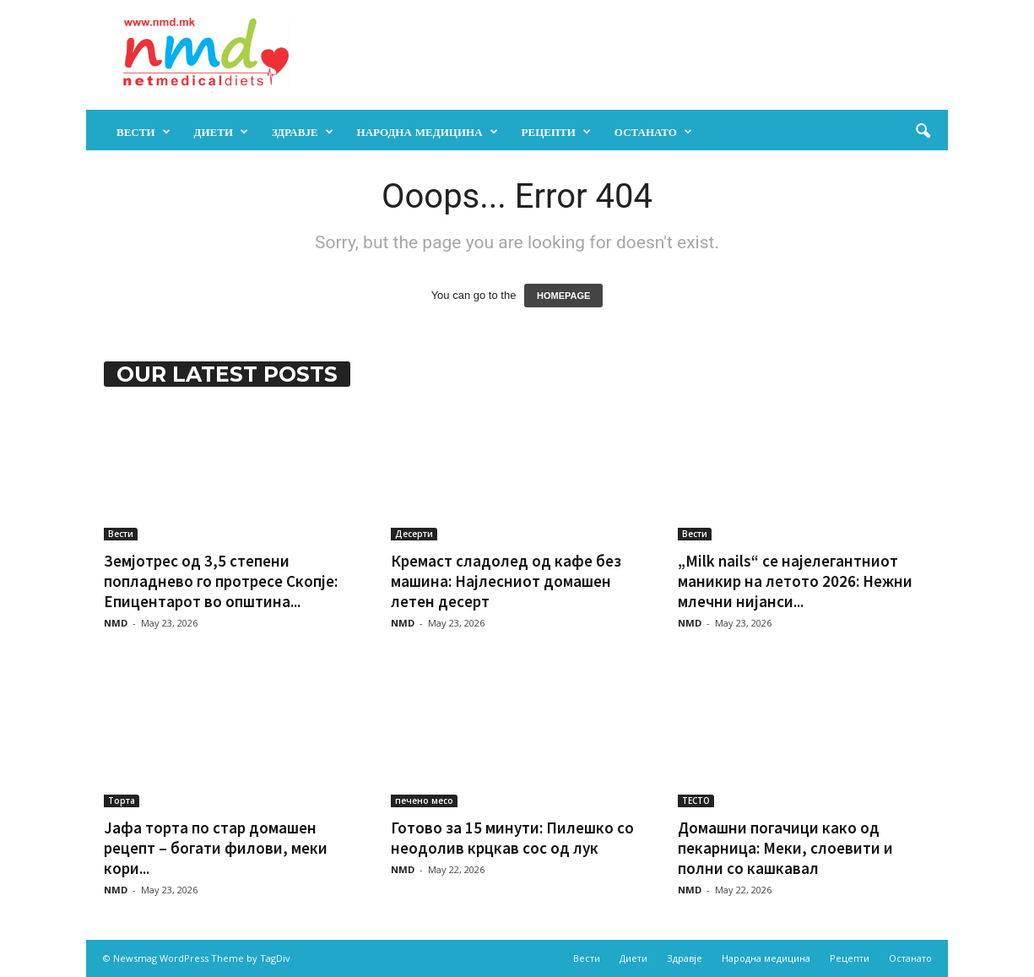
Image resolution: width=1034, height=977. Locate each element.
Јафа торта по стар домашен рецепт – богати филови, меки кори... (216, 847)
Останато (653, 131)
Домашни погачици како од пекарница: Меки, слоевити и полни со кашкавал (785, 847)
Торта (121, 800)
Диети (221, 131)
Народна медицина (427, 131)
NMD (115, 622)
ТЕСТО (696, 800)
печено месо (424, 800)
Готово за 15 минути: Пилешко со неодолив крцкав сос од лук (512, 837)
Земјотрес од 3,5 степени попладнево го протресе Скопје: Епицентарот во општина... (221, 581)
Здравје (302, 131)
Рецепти (556, 131)
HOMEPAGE (563, 295)
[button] (922, 131)
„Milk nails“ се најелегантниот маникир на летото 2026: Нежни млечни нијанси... (795, 581)
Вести (143, 131)
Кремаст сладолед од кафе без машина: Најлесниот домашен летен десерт (506, 581)
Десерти (414, 534)
